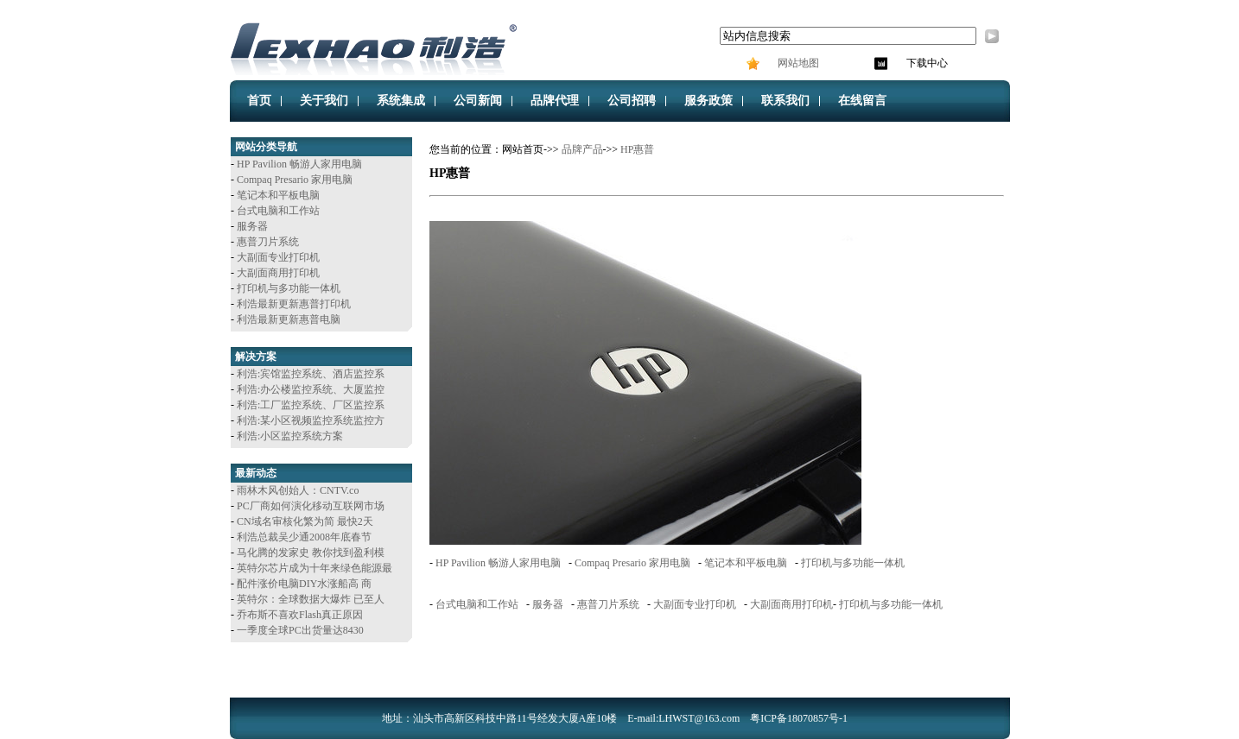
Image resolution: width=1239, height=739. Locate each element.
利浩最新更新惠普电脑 (288, 319)
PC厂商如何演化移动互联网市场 (310, 506)
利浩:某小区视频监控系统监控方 (310, 420)
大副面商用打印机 (278, 273)
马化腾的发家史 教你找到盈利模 (310, 552)
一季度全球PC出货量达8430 (300, 630)
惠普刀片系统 (268, 242)
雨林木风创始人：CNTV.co (298, 490)
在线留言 (862, 100)
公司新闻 (478, 100)
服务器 (252, 226)
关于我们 (324, 100)
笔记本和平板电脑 (278, 195)
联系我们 (785, 100)
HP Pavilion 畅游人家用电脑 (299, 164)
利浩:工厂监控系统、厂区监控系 (310, 405)
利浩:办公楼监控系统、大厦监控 (310, 389)
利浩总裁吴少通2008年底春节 (304, 537)
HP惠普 (637, 149)
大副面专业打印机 (278, 257)
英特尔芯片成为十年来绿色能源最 (314, 568)
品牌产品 (582, 149)
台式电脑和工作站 (278, 211)
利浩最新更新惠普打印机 (294, 304)
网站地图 (797, 63)
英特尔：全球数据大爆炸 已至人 (310, 599)
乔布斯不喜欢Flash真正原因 (300, 615)
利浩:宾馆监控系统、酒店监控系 (310, 374)
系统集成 (401, 100)
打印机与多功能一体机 (288, 288)
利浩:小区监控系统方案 (290, 436)
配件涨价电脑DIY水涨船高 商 (304, 584)
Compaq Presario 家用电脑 (295, 180)
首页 (259, 100)
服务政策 (708, 100)
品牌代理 (555, 100)
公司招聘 (631, 100)
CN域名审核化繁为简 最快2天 (305, 521)
